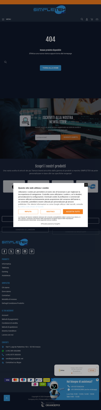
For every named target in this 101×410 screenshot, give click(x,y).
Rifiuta (28, 212)
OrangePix (57, 224)
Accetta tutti (73, 212)
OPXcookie (44, 224)
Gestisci (50, 212)
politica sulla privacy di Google (31, 207)
